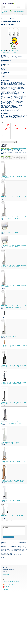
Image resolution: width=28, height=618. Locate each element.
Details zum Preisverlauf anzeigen (9, 142)
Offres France (6, 587)
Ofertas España (6, 586)
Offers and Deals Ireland (8, 584)
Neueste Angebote (6, 574)
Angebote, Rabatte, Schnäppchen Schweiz (11, 581)
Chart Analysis (5, 589)
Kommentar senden (8, 536)
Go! (18, 7)
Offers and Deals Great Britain (9, 583)
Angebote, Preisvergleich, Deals (9, 579)
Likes (4, 572)
